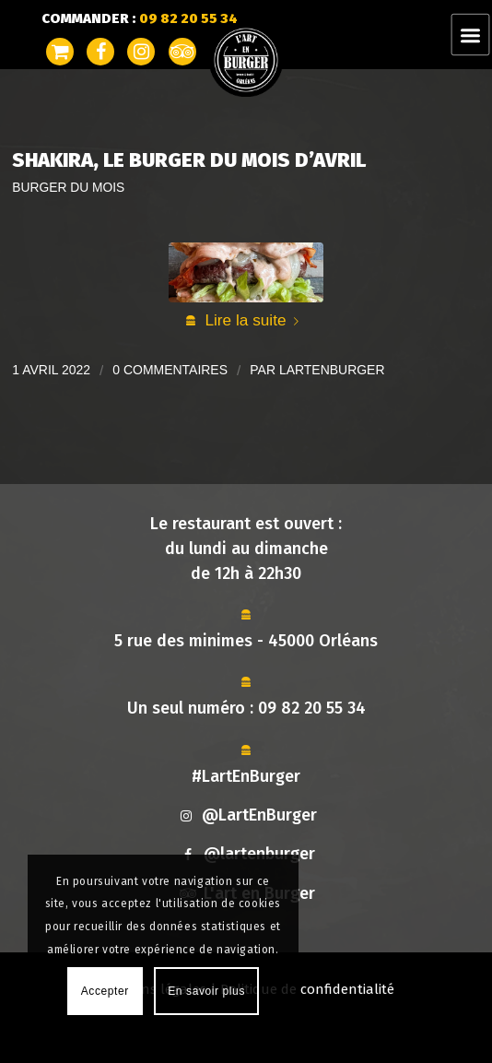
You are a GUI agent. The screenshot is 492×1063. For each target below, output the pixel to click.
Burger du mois (68, 188)
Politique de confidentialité (307, 989)
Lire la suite (255, 320)
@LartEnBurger (246, 815)
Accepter (105, 991)
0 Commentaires (170, 369)
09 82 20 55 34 (312, 708)
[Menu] (470, 34)
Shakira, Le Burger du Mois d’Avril (189, 160)
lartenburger (332, 369)
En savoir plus (206, 991)
